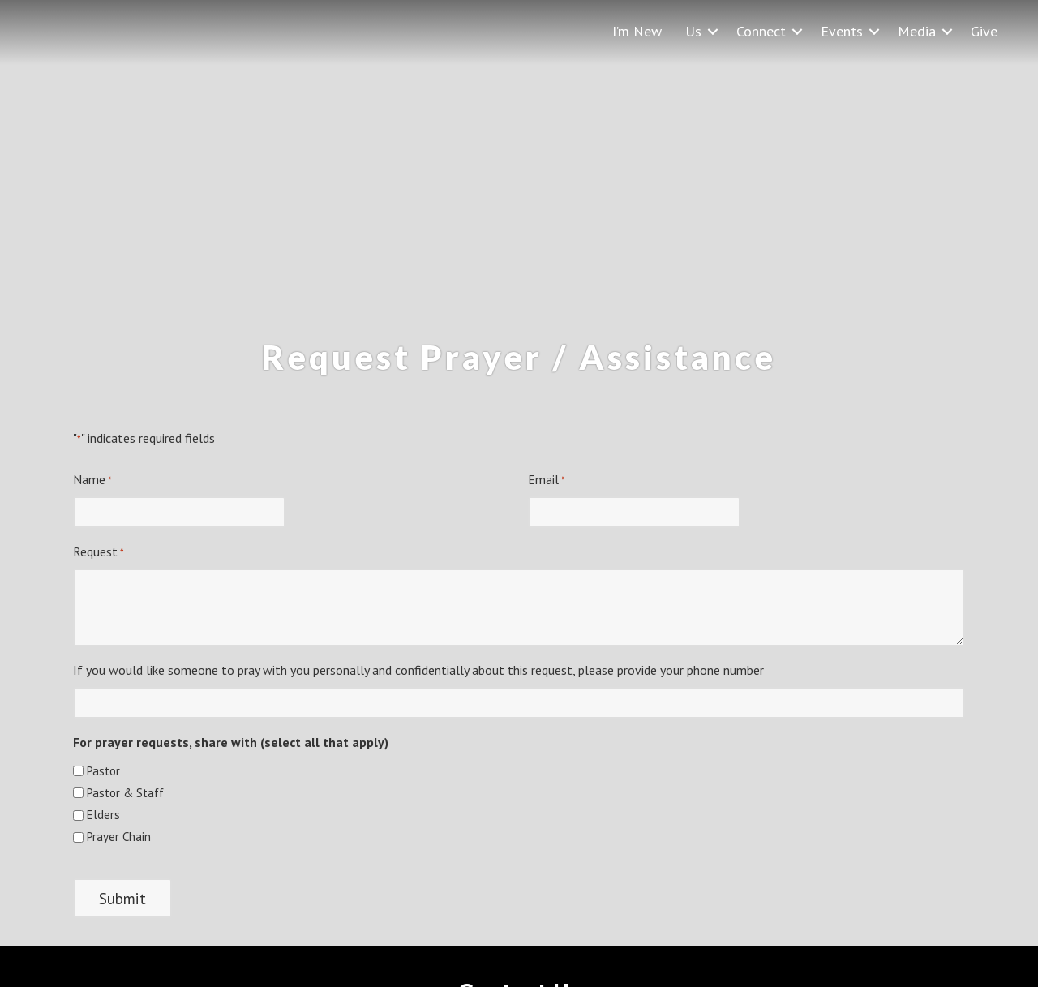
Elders (103, 814)
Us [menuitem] (693, 31)
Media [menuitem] (917, 31)
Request (98, 552)
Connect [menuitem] (761, 31)
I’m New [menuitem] (637, 31)
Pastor (103, 771)
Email (546, 480)
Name (92, 480)
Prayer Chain (119, 836)
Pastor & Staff (125, 792)
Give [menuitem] (984, 31)
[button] (712, 31)
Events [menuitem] (842, 31)
